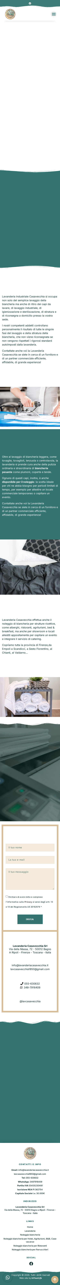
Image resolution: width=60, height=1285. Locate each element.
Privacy (28, 902)
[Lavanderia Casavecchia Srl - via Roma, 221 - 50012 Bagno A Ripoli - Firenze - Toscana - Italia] (30, 1102)
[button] (54, 14)
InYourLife (37, 1278)
